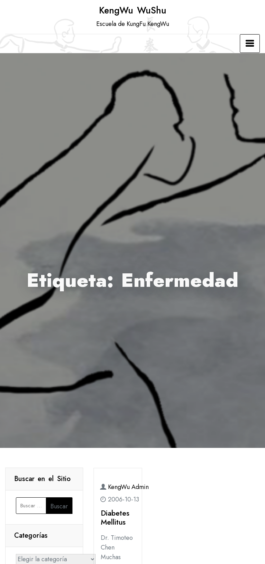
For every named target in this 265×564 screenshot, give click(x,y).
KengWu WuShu (132, 10)
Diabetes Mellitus (115, 517)
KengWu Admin (128, 486)
